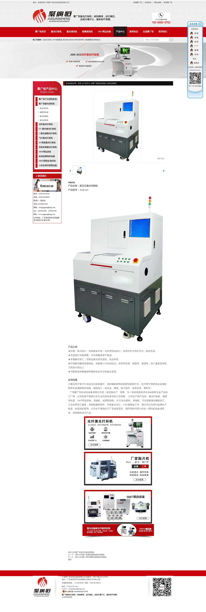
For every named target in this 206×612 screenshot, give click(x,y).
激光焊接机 (44, 116)
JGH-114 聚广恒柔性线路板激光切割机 (90, 555)
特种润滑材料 (79, 40)
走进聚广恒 (148, 31)
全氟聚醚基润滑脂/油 (92, 40)
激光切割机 (44, 120)
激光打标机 (56, 31)
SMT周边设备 (104, 31)
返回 (70, 560)
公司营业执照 (67, 597)
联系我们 (163, 31)
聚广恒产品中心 (47, 88)
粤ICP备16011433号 (100, 577)
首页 (79, 83)
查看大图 (160, 159)
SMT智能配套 (57, 40)
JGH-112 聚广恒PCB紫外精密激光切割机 (90, 557)
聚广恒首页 (40, 31)
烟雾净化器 (44, 112)
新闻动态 (133, 31)
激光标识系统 (68, 40)
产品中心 (120, 31)
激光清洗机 (72, 31)
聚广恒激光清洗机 (99, 83)
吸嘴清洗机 (87, 31)
